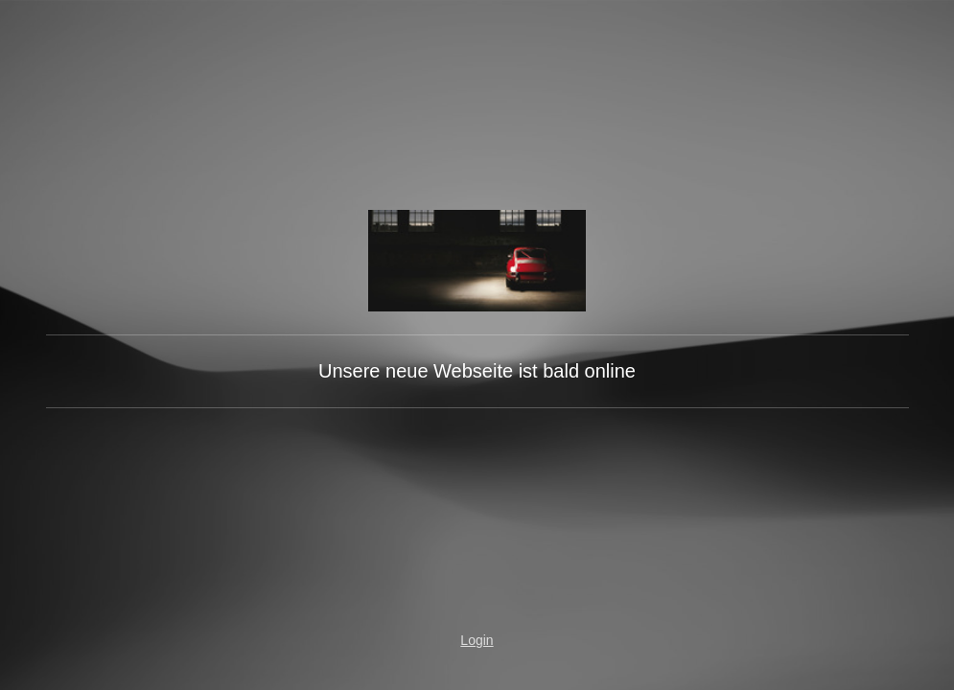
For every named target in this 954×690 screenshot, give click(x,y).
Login (476, 640)
